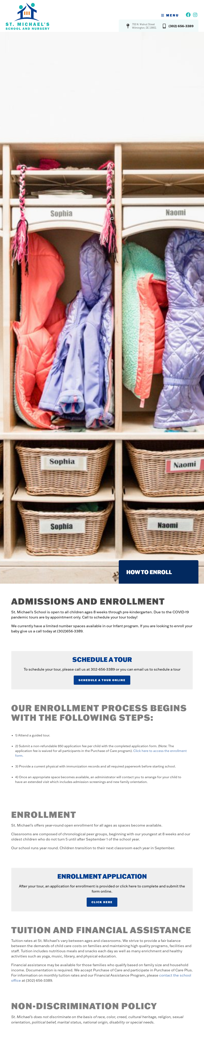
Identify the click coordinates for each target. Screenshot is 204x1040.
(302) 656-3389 (181, 26)
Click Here (102, 902)
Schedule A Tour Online (102, 680)
